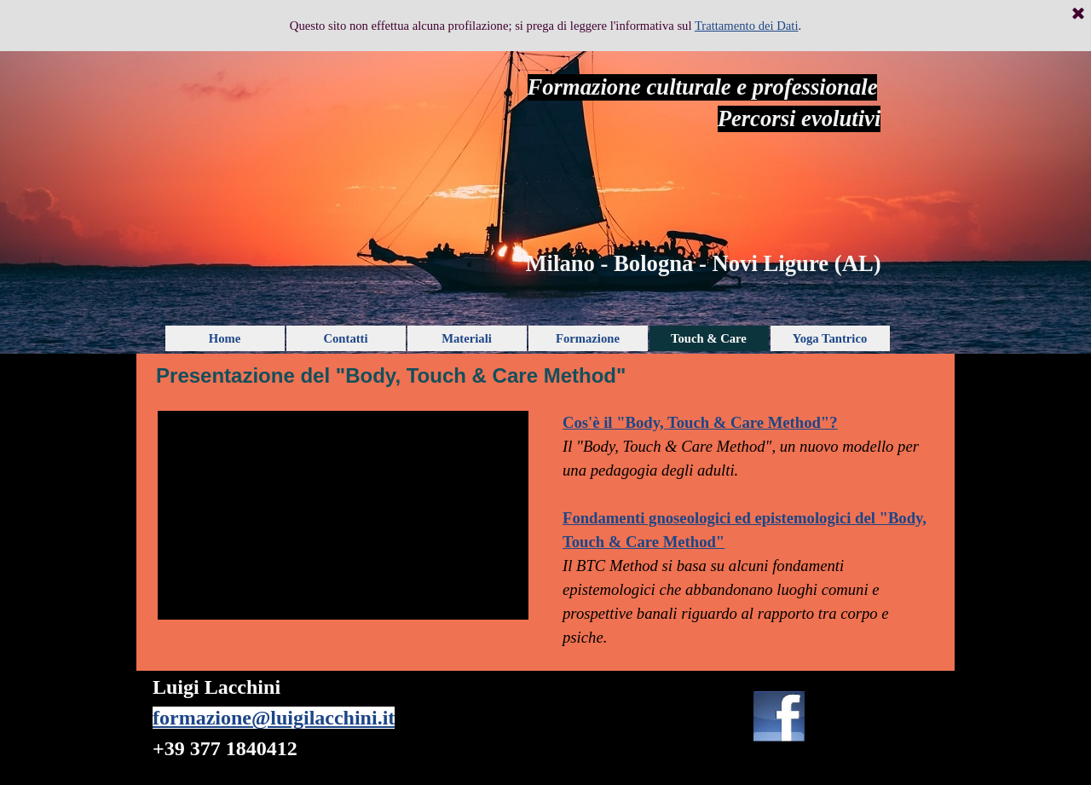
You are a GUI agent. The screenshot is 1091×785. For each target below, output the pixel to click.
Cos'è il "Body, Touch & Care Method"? (700, 422)
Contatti (345, 338)
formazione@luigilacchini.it (274, 718)
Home (224, 338)
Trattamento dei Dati (747, 21)
